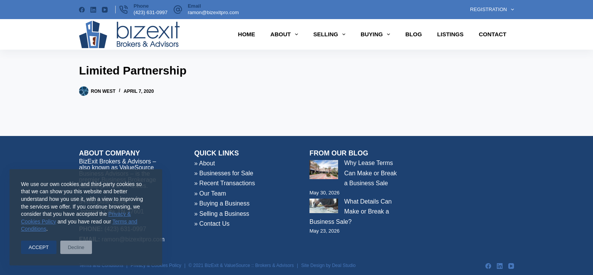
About (286, 34)
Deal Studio (344, 265)
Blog (413, 34)
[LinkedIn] (93, 10)
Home (246, 34)
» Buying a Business (222, 203)
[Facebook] (82, 10)
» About (204, 163)
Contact (492, 34)
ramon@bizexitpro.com (213, 12)
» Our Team (210, 193)
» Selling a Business (221, 213)
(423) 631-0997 (151, 12)
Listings (450, 34)
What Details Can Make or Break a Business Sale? (350, 211)
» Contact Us (211, 223)
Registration (492, 9)
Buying (377, 34)
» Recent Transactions (224, 183)
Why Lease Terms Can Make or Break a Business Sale (370, 173)
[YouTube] (105, 10)
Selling (330, 34)
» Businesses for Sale (223, 173)
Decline (76, 247)
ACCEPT (39, 247)
